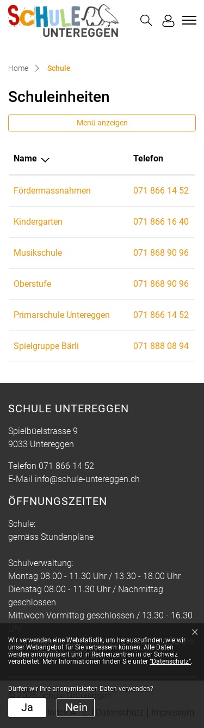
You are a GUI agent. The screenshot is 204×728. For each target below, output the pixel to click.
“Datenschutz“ (170, 661)
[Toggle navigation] (188, 20)
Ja (27, 707)
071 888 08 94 (161, 346)
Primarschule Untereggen (62, 315)
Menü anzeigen (102, 122)
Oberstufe (32, 284)
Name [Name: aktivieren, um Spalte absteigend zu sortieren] (25, 158)
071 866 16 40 (161, 221)
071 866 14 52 (161, 190)
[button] (146, 20)
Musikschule (38, 253)
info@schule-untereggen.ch (87, 479)
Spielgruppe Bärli (46, 346)
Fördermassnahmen (52, 190)
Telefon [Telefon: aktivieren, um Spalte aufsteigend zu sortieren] (148, 158)
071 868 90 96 (161, 253)
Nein (76, 707)
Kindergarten (38, 221)
